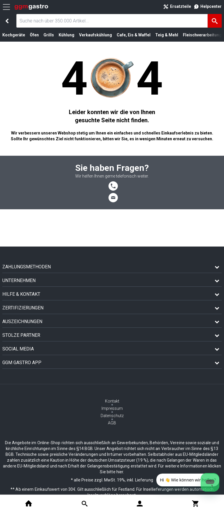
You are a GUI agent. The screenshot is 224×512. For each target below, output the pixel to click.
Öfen (34, 35)
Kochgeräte (13, 35)
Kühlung (66, 35)
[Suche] (215, 21)
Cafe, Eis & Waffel (133, 35)
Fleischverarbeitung (202, 35)
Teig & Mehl (166, 35)
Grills (48, 35)
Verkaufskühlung (95, 35)
